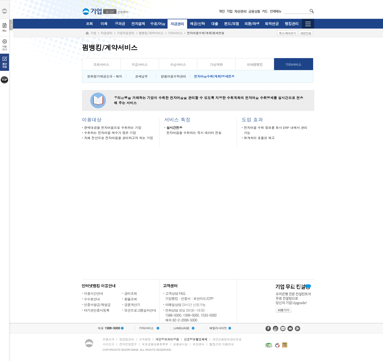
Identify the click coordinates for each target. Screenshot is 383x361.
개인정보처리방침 (167, 339)
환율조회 (130, 299)
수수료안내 (92, 299)
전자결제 (138, 23)
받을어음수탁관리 (173, 76)
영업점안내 (126, 339)
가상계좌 (216, 64)
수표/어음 (157, 23)
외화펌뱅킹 (255, 64)
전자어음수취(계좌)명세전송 (214, 76)
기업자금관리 (126, 33)
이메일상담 (173, 304)
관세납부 (141, 76)
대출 (214, 23)
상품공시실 (180, 344)
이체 (104, 23)
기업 (93, 33)
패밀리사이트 (218, 328)
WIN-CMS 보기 (301, 286)
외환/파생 (251, 23)
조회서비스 (101, 64)
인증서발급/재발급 (97, 304)
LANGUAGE (181, 328)
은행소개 (108, 339)
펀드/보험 (231, 23)
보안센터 (198, 344)
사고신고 (108, 344)
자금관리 (177, 23)
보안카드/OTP (203, 298)
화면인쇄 (305, 33)
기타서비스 (175, 33)
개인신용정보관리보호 (227, 339)
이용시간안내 (93, 293)
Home (87, 33)
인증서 (186, 298)
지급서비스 (140, 64)
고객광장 (144, 339)
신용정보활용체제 (195, 339)
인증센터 (122, 12)
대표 (109, 328)
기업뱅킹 (171, 298)
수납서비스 (178, 64)
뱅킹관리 (291, 23)
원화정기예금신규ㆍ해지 (104, 76)
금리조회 (130, 293)
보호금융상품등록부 (155, 344)
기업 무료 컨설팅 (308, 286)
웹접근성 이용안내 (221, 344)
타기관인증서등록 (96, 310)
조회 (89, 23)
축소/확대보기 (287, 33)
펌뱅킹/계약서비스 (151, 33)
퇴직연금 (272, 23)
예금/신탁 (197, 23)
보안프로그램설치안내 (140, 310)
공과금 (120, 23)
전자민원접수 (128, 344)
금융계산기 (132, 304)
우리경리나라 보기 (293, 286)
